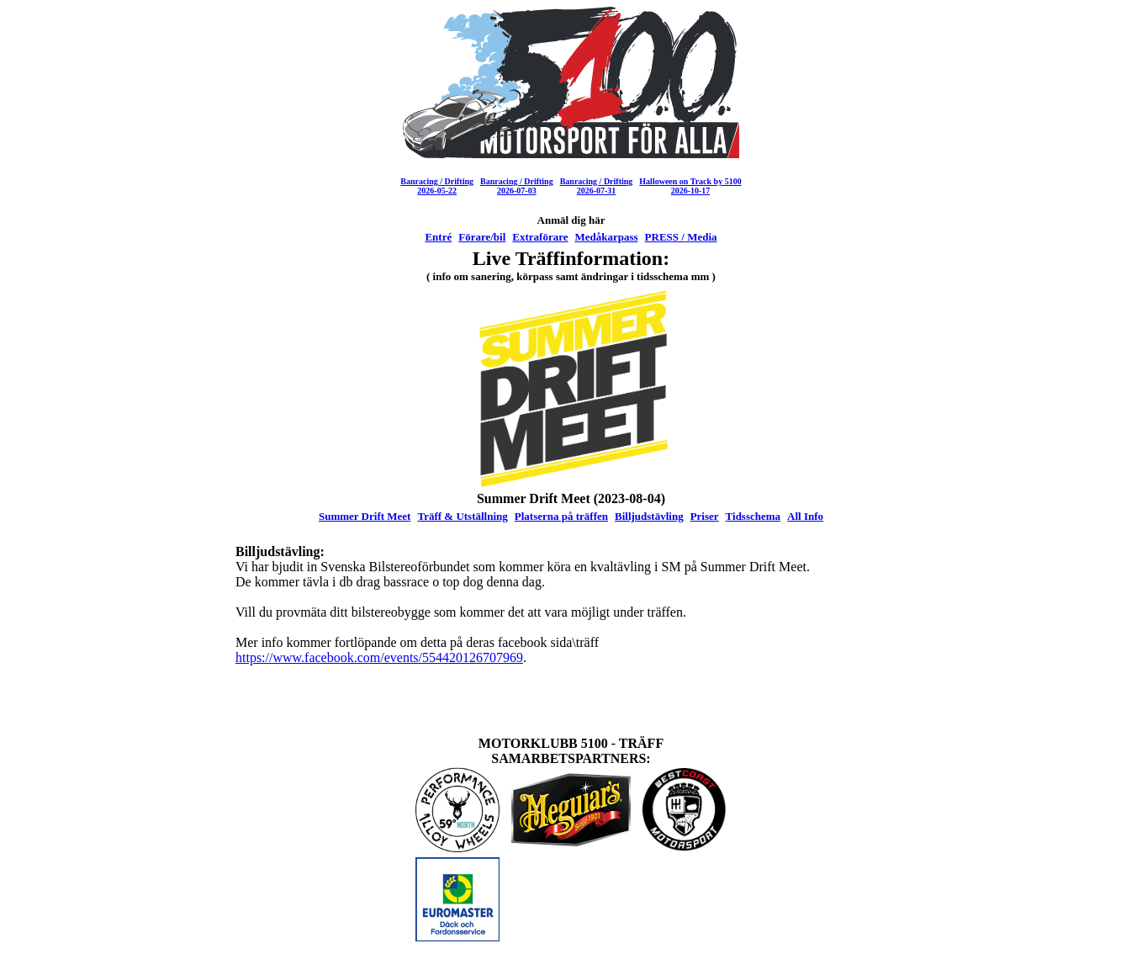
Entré (438, 237)
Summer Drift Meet (365, 516)
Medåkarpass (605, 237)
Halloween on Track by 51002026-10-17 (690, 186)
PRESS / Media (681, 237)
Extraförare (540, 237)
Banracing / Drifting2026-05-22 (436, 186)
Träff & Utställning (462, 516)
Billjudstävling (649, 516)
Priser (704, 516)
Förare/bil (481, 237)
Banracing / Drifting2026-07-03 (516, 186)
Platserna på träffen (561, 516)
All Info (805, 516)
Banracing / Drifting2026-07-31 (596, 186)
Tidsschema (753, 516)
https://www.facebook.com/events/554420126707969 (379, 657)
